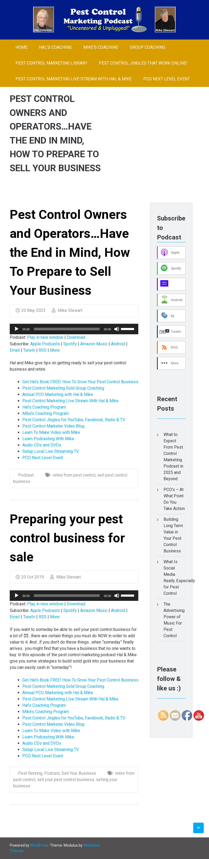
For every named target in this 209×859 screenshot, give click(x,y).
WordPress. (39, 845)
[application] (74, 329)
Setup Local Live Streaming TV (50, 451)
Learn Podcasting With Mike (48, 438)
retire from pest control (74, 475)
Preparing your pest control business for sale (67, 538)
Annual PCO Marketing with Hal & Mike (57, 394)
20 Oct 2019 (30, 577)
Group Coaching (147, 47)
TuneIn (29, 350)
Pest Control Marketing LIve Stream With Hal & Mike (74, 78)
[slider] (67, 329)
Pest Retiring (30, 773)
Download (76, 337)
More (55, 350)
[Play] (16, 329)
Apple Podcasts (45, 343)
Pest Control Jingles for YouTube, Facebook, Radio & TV (73, 419)
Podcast (26, 475)
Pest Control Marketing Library (51, 63)
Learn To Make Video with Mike (51, 432)
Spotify (70, 343)
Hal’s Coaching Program (44, 407)
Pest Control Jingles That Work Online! (143, 63)
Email (15, 350)
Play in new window (45, 337)
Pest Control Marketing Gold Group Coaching (63, 388)
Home (21, 47)
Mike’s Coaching (100, 47)
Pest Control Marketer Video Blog (53, 426)
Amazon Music (94, 343)
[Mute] (116, 329)
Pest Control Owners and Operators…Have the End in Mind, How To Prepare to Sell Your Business (70, 252)
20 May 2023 (30, 310)
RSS (43, 350)
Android (118, 343)
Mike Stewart (67, 310)
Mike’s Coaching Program (45, 413)
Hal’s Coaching (55, 47)
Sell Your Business (79, 773)
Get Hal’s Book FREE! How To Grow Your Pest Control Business (80, 381)
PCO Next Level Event (166, 78)
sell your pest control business (65, 779)
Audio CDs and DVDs (41, 445)
